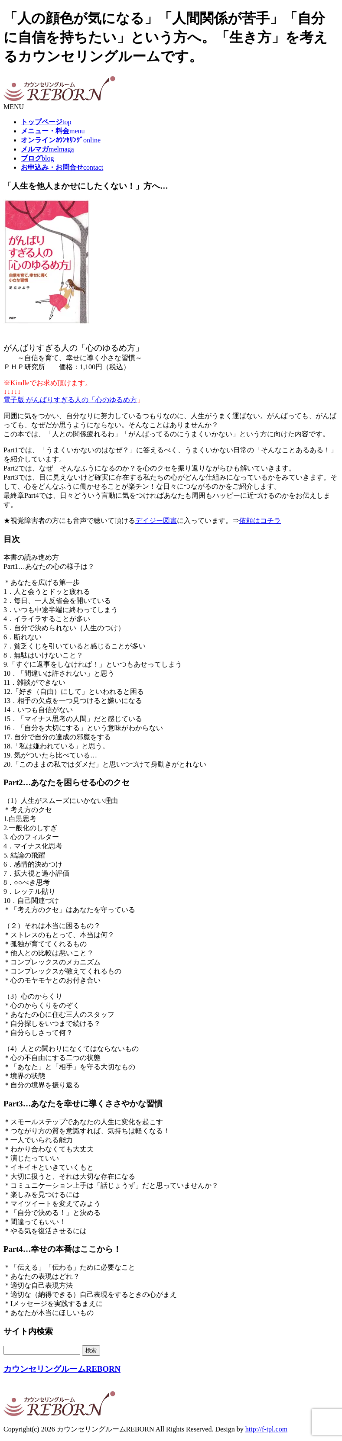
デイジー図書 (156, 520)
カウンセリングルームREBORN (62, 1368)
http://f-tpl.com (266, 1429)
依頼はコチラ (260, 520)
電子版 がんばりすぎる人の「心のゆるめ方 (70, 399)
